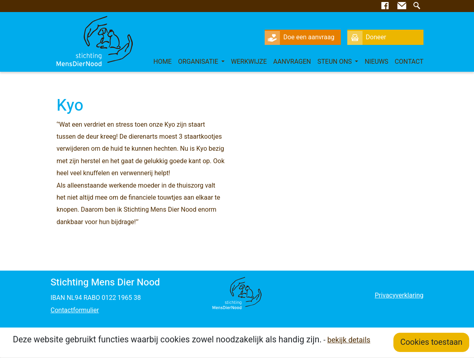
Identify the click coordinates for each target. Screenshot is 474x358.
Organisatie (199, 62)
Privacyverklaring (399, 295)
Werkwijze (249, 62)
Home (162, 62)
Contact (409, 62)
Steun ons (336, 62)
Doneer (366, 37)
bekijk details (348, 340)
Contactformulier (75, 310)
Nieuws (376, 62)
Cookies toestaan (431, 342)
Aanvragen (292, 62)
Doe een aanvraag (299, 37)
